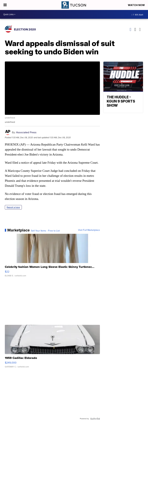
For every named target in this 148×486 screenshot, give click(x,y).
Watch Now (137, 5)
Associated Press (26, 132)
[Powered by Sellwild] (95, 419)
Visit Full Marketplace (89, 230)
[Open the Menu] (5, 5)
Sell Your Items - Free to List (45, 231)
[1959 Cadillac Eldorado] (52, 348)
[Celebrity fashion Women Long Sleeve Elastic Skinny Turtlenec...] (52, 257)
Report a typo (13, 207)
